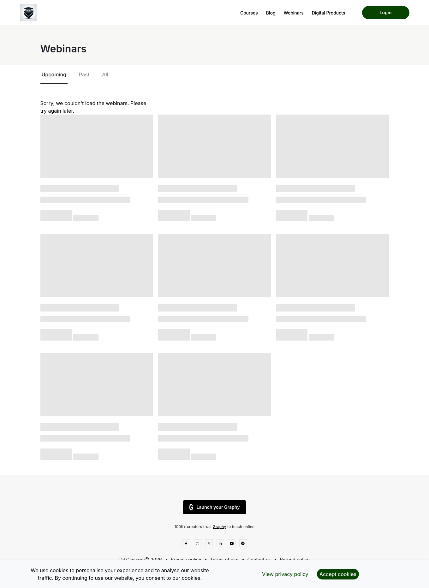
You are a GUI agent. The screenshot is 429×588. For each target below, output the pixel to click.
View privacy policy (285, 574)
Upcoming (54, 74)
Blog (271, 12)
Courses (249, 12)
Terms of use (224, 559)
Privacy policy (186, 559)
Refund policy (295, 559)
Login (386, 12)
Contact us (259, 559)
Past (84, 74)
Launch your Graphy (214, 507)
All (105, 74)
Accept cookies (337, 574)
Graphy (219, 526)
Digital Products (328, 12)
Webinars (294, 12)
